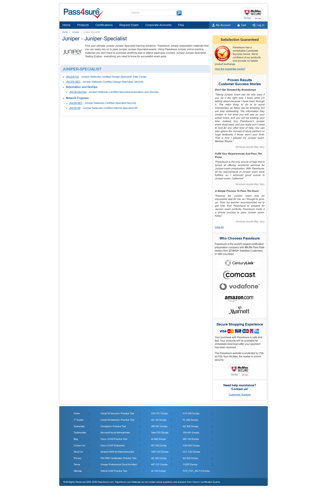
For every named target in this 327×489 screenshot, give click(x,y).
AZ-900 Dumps (190, 426)
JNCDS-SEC (73, 81)
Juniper (75, 32)
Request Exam (129, 25)
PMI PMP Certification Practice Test (118, 458)
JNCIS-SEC (76, 103)
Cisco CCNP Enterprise (113, 445)
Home (66, 25)
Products (83, 25)
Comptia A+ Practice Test (113, 426)
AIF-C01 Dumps (159, 464)
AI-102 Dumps (158, 471)
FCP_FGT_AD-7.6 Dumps (196, 471)
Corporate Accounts (158, 25)
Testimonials (80, 432)
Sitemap (78, 471)
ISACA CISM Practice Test (114, 471)
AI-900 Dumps (158, 439)
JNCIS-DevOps (78, 92)
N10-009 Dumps (191, 413)
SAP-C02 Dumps (160, 451)
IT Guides (79, 420)
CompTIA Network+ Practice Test (117, 420)
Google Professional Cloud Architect (119, 464)
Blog (76, 439)
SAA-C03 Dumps (160, 432)
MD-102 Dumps (191, 439)
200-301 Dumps (159, 426)
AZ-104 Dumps (159, 420)
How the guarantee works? (230, 68)
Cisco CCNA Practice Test (114, 439)
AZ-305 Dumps (159, 458)
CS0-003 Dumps (191, 445)
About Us (78, 451)
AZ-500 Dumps (190, 458)
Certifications (104, 25)
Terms (77, 464)
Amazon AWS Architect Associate (117, 451)
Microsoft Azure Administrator (115, 432)
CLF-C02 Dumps (191, 451)
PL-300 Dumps (190, 420)
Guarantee (79, 426)
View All (219, 227)
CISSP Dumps (190, 464)
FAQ (181, 25)
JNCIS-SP (75, 108)
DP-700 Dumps (159, 445)
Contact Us (79, 445)
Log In (260, 25)
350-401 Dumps (191, 432)
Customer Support (240, 394)
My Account (223, 25)
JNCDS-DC (72, 76)
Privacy (77, 458)
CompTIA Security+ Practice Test (117, 413)
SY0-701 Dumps (159, 413)
